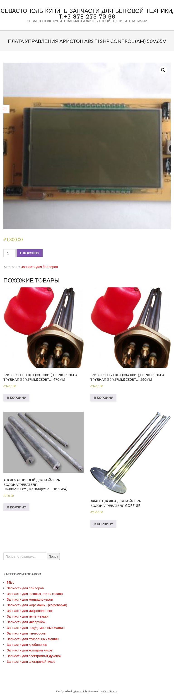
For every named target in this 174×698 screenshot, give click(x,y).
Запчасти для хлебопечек (27, 644)
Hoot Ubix (81, 691)
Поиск (53, 556)
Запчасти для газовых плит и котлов (35, 594)
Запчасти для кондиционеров (30, 599)
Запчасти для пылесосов (26, 633)
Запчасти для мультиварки (27, 616)
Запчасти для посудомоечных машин (36, 627)
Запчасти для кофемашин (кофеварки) (37, 605)
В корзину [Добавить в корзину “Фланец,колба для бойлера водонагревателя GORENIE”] (103, 524)
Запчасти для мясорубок (26, 622)
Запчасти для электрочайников (31, 661)
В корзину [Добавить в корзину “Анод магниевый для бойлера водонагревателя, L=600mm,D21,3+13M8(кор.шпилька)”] (16, 507)
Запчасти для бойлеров (39, 267)
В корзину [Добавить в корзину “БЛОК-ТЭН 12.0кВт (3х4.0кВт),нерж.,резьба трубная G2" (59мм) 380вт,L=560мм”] (103, 397)
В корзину (29, 253)
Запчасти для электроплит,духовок (34, 656)
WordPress (110, 691)
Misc (10, 582)
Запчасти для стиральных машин (33, 639)
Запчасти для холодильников (30, 650)
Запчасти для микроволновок (30, 611)
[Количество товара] (9, 253)
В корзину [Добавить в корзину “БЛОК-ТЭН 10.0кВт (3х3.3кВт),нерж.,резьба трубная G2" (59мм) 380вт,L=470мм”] (16, 397)
